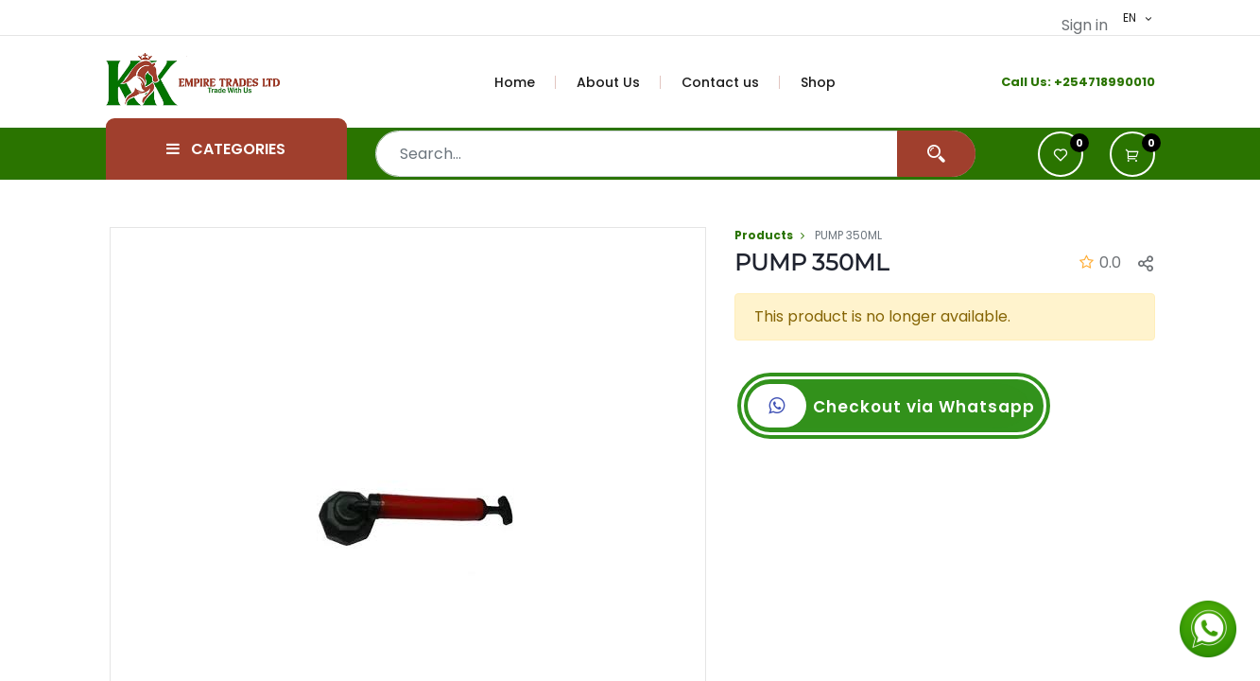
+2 (1062, 82)
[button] (1132, 154)
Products (763, 235)
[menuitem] (525, 82)
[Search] (936, 154)
